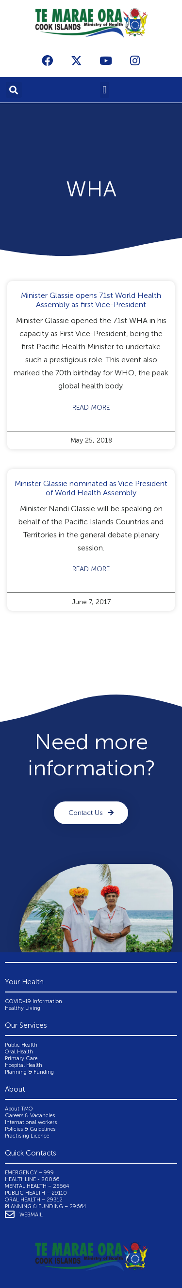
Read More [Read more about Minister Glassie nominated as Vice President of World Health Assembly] (91, 569)
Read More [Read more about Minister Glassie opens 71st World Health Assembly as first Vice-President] (91, 407)
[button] (14, 90)
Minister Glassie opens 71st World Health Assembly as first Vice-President (91, 300)
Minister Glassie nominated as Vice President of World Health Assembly (91, 488)
